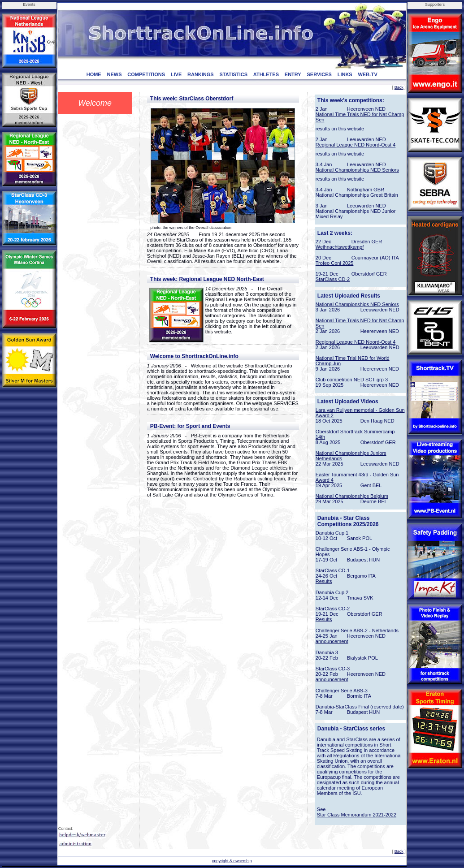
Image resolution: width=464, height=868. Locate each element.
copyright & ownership (232, 861)
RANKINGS (200, 74)
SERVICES (319, 74)
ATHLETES (266, 74)
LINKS (345, 74)
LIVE (176, 74)
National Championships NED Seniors (357, 170)
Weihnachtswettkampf (340, 247)
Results (324, 581)
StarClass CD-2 (333, 279)
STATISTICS (233, 74)
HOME (94, 74)
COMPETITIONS (146, 74)
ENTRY (293, 74)
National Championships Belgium (352, 496)
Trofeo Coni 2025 (335, 263)
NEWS (114, 74)
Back (399, 87)
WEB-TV (367, 74)
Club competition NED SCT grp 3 (352, 379)
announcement (332, 641)
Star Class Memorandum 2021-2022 (356, 814)
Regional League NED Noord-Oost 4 (356, 144)
